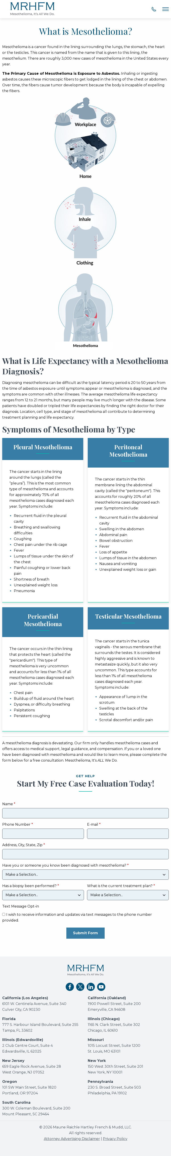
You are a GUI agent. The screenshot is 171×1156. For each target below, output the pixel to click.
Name (7, 804)
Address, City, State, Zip (22, 845)
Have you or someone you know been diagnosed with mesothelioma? (64, 866)
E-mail (92, 825)
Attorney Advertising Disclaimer (72, 1139)
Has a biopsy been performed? (29, 886)
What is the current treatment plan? (120, 886)
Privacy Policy (115, 1139)
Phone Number (16, 825)
